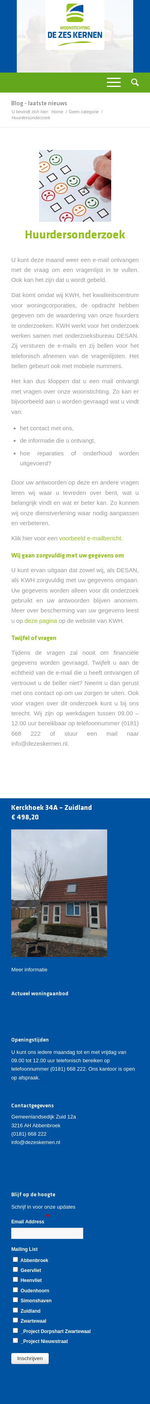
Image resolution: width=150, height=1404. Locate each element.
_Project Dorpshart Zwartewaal (52, 1331)
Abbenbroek (30, 1260)
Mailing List (26, 1249)
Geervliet (27, 1270)
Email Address (30, 1221)
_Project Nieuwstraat (40, 1341)
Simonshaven (32, 1300)
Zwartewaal (29, 1320)
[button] (30, 1358)
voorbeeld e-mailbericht (90, 538)
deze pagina (40, 620)
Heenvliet (27, 1280)
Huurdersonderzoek (75, 235)
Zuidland (26, 1311)
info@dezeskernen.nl (35, 1142)
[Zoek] (132, 83)
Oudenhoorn (31, 1290)
